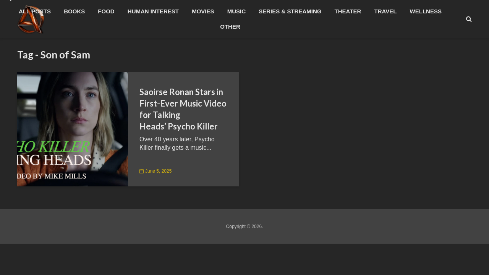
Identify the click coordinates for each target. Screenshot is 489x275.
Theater (348, 11)
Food (106, 11)
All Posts (35, 11)
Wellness (426, 11)
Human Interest (153, 11)
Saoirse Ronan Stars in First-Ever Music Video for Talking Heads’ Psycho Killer (183, 109)
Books (74, 11)
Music (236, 11)
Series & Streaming (290, 11)
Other (230, 26)
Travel (385, 11)
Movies (203, 11)
